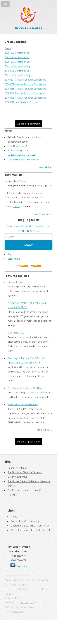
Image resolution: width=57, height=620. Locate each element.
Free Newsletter (16, 146)
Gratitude (24, 226)
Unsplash (24, 602)
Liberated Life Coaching (28, 28)
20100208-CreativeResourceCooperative (25, 84)
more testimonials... (42, 213)
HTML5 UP (18, 598)
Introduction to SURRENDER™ (23, 404)
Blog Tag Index (28, 220)
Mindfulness (25, 231)
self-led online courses (20, 155)
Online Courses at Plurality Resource (29, 530)
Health (32, 226)
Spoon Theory (15, 281)
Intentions (40, 226)
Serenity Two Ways (17, 476)
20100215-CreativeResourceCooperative (25, 88)
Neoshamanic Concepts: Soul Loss (25, 387)
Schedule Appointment (28, 123)
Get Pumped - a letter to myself (24, 490)
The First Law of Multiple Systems (25, 472)
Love (48, 226)
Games (10, 226)
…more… (12, 494)
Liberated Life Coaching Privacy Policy (30, 525)
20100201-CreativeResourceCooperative (25, 79)
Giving (16, 226)
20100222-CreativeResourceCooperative (25, 93)
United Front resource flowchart (24, 159)
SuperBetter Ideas (17, 467)
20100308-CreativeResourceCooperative (25, 97)
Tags (10, 254)
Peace (36, 231)
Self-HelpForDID (16, 332)
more (23, 181)
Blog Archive (14, 258)
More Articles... (44, 429)
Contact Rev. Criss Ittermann (25, 521)
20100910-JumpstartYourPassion (21, 102)
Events (8, 48)
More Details (45, 167)
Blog (8, 461)
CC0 (32, 602)
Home (14, 516)
